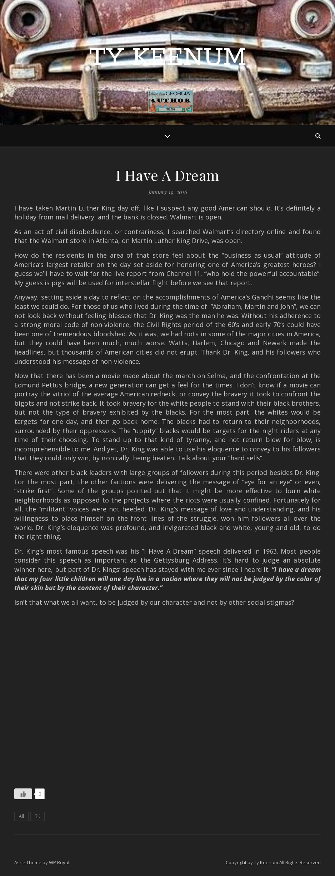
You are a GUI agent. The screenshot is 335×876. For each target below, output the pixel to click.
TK (37, 816)
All (21, 816)
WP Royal (59, 862)
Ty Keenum (167, 58)
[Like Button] (23, 793)
